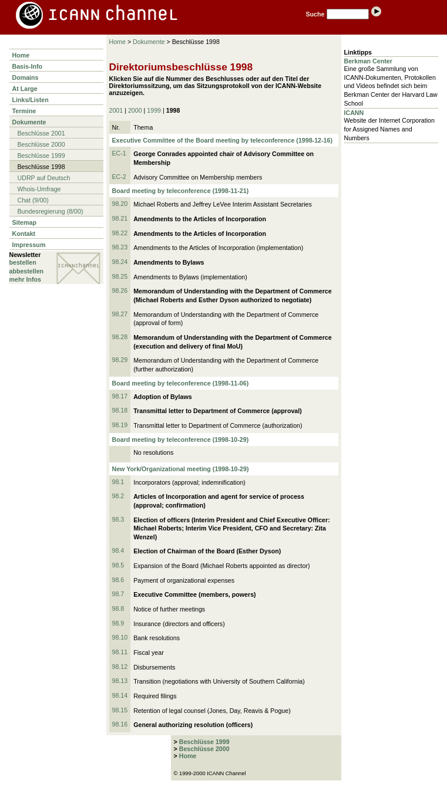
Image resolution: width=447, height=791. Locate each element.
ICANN (354, 112)
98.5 (118, 565)
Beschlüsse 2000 (41, 144)
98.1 (118, 481)
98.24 (120, 261)
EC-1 (119, 153)
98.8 (118, 608)
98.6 (118, 579)
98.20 (120, 203)
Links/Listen (30, 99)
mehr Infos (25, 279)
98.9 (118, 623)
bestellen (22, 262)
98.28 (120, 336)
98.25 (120, 276)
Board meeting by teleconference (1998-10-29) (180, 439)
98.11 (120, 651)
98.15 (120, 710)
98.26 (120, 290)
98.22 (120, 232)
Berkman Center (368, 61)
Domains (25, 77)
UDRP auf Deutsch (44, 177)
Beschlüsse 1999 (41, 155)
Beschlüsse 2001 (41, 133)
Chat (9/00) (33, 200)
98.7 (118, 593)
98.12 (120, 666)
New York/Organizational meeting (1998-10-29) (180, 468)
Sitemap (24, 222)
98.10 (120, 637)
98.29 (120, 359)
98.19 (120, 424)
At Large (25, 88)
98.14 (120, 695)
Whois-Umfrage (39, 188)
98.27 (120, 313)
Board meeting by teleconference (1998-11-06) (180, 383)
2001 (116, 110)
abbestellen (26, 271)
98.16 (120, 724)
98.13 (120, 680)
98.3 (118, 519)
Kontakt (24, 233)
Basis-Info (27, 66)
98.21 (120, 218)
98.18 (120, 410)
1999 (154, 110)
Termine (24, 110)
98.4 (118, 550)
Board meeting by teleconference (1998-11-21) (180, 190)
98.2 (118, 495)
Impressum (29, 244)
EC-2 (119, 176)
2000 (135, 110)
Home (21, 55)
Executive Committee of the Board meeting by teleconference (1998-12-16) (222, 140)
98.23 (120, 247)
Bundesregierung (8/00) (50, 211)
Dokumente (29, 122)
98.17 (120, 396)
